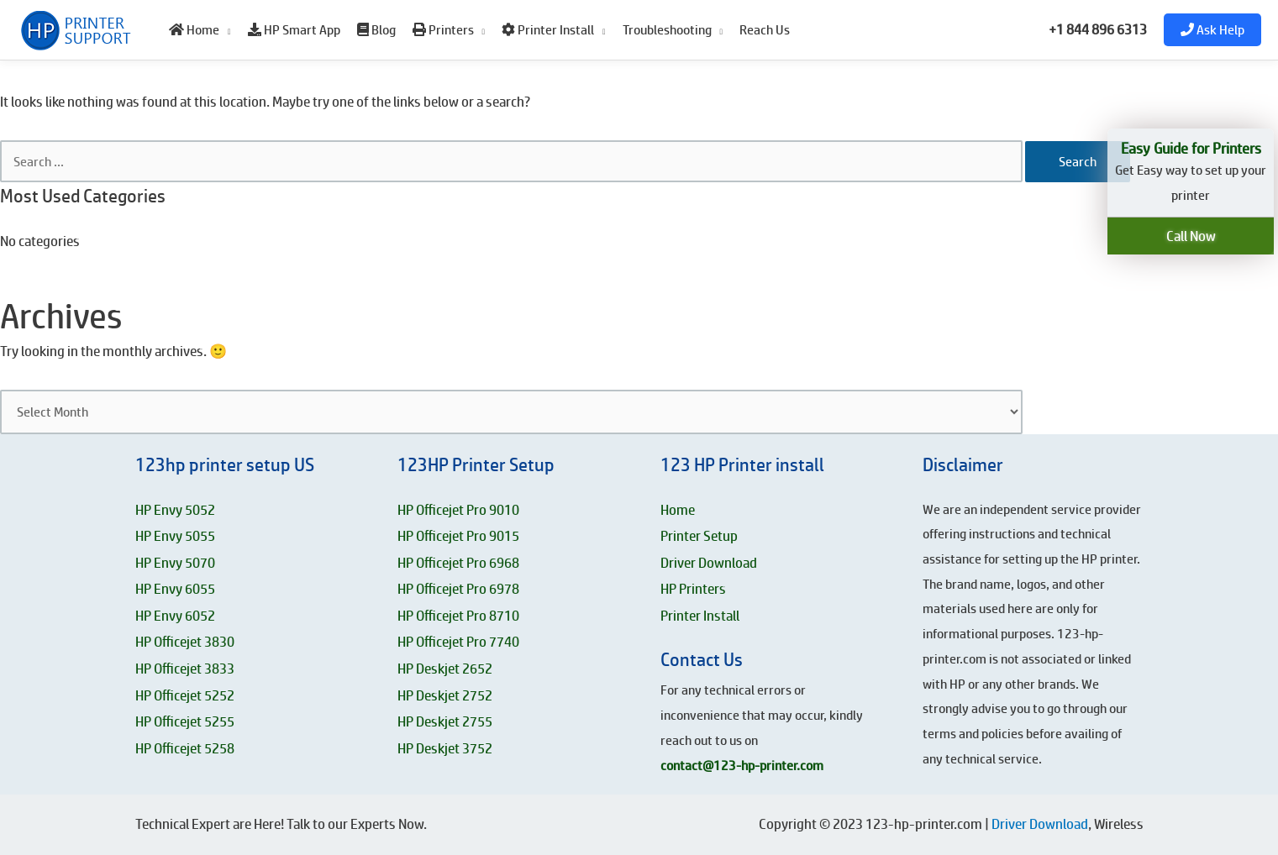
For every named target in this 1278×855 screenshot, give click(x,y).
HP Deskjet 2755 (444, 721)
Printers (443, 30)
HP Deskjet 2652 (444, 668)
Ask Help (1212, 30)
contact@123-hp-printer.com (741, 766)
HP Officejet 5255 (184, 721)
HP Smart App (294, 30)
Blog (376, 30)
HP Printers (693, 588)
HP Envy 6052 (175, 615)
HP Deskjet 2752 (444, 695)
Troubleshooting (667, 30)
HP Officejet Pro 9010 (458, 509)
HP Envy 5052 (175, 509)
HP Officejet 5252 (184, 695)
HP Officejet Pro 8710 (458, 615)
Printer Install (548, 30)
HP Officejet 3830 (184, 641)
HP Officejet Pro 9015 (458, 535)
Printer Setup (699, 535)
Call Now (1191, 236)
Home (194, 30)
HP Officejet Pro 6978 (458, 588)
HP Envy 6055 (175, 588)
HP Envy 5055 (175, 535)
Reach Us (764, 30)
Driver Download (708, 562)
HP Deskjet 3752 (444, 748)
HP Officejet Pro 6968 (458, 562)
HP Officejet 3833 (184, 668)
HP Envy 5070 (175, 562)
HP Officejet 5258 (184, 748)
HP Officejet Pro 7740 (458, 641)
